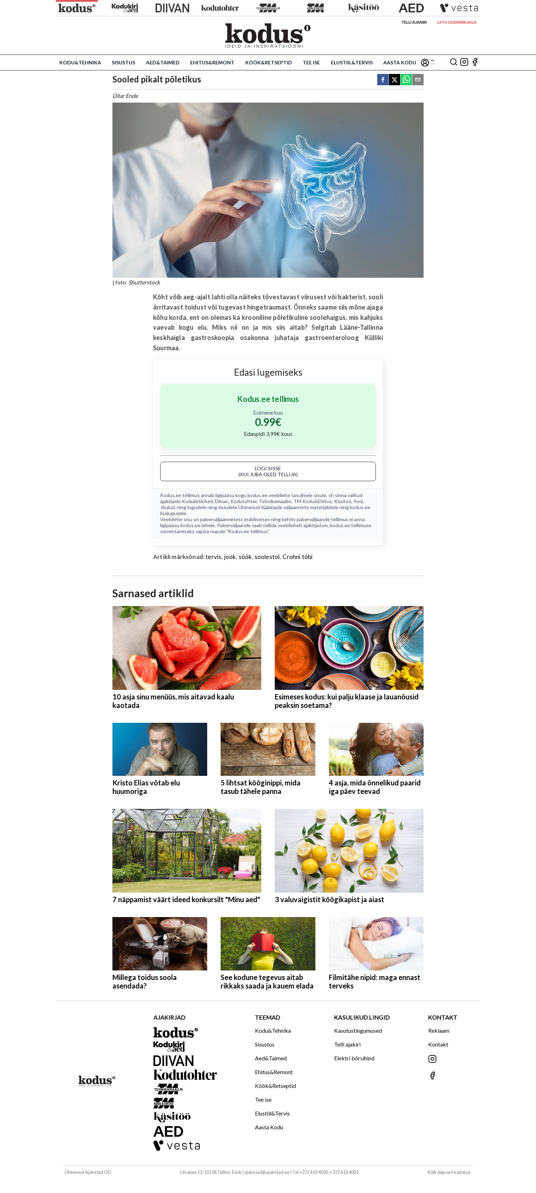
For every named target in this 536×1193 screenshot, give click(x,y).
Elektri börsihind (354, 1058)
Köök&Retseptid (268, 62)
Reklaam (438, 1030)
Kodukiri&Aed (197, 501)
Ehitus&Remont (212, 62)
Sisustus (123, 62)
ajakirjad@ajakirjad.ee (267, 1172)
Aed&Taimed (163, 62)
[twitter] (394, 80)
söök (245, 556)
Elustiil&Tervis (352, 62)
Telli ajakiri (414, 22)
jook (230, 556)
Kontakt (438, 1044)
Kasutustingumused (358, 1030)
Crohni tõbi (297, 556)
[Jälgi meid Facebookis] (475, 62)
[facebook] (383, 80)
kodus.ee (257, 495)
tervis (213, 556)
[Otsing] (453, 62)
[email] (418, 80)
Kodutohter (244, 501)
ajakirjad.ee (315, 525)
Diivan (221, 501)
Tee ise (311, 62)
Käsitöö (342, 501)
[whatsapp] (406, 80)
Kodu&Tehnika (80, 62)
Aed (358, 501)
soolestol (267, 556)
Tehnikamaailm (275, 501)
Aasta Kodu (399, 62)
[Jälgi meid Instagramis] (464, 62)
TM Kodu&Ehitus (312, 501)
